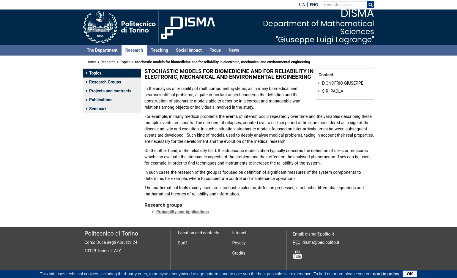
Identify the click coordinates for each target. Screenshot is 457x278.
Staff (182, 243)
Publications (99, 99)
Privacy (239, 243)
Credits (238, 253)
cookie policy (386, 274)
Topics (125, 62)
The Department (102, 50)
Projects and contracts (108, 91)
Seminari (96, 108)
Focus (215, 50)
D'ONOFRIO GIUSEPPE (342, 83)
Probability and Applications (182, 211)
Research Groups (103, 82)
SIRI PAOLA (332, 91)
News (233, 50)
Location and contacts (198, 232)
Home (91, 62)
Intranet (239, 232)
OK (410, 274)
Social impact (189, 50)
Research (134, 50)
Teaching (159, 50)
